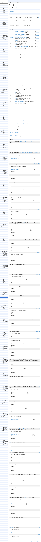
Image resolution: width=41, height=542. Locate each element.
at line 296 (39, 527)
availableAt (16, 34)
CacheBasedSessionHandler (5, 359)
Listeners (4, 10)
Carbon (3, 377)
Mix (2, 199)
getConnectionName (17, 79)
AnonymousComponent (5, 439)
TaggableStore (4, 77)
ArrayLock (3, 53)
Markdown (3, 240)
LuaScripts (3, 64)
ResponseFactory (4, 334)
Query (3, 145)
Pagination (4, 120)
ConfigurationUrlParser (5, 147)
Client (3, 211)
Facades (4, 372)
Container (3, 92)
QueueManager (4, 295)
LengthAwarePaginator (5, 265)
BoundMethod (4, 93)
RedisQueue (3, 297)
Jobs (3, 280)
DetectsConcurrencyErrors (5, 155)
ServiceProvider (4, 400)
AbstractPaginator (4, 264)
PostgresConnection (4, 160)
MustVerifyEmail (4, 24)
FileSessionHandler (4, 364)
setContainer (16, 85)
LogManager (3, 228)
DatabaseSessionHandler (5, 361)
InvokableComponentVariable (5, 444)
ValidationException (4, 429)
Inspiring (3, 198)
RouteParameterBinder (5, 344)
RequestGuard (4, 26)
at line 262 (39, 331)
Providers (4, 189)
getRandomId (16, 126)
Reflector (3, 399)
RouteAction (3, 336)
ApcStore (3, 51)
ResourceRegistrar (4, 333)
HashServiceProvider (4, 209)
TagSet (3, 76)
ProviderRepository (4, 201)
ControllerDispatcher (4, 324)
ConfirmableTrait (4, 88)
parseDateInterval (17, 37)
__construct (16, 88)
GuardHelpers (4, 23)
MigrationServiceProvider (5, 158)
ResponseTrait (4, 224)
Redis (2, 306)
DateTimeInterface (20, 31)
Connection (3, 148)
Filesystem (3, 174)
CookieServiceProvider (5, 134)
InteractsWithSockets (4, 39)
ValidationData (4, 428)
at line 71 (39, 209)
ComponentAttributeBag (5, 441)
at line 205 (39, 462)
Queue (3, 294)
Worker (3, 304)
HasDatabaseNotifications (5, 255)
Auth (3, 101)
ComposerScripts (4, 196)
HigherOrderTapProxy (4, 387)
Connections (4, 307)
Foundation (4, 115)
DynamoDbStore (4, 61)
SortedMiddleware (4, 351)
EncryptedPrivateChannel (5, 38)
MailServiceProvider (4, 237)
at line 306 (39, 534)
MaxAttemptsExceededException (6, 292)
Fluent (3, 385)
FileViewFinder (4, 443)
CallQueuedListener (4, 170)
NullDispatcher (4, 173)
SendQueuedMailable (4, 243)
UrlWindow (3, 268)
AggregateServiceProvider (5, 375)
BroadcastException (4, 34)
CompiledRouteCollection (5, 322)
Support (3, 371)
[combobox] (4, 2)
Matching (4, 319)
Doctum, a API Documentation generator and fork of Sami (34, 541)
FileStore (3, 62)
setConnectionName (17, 82)
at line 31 (39, 152)
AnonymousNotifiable (4, 251)
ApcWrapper (3, 52)
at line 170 (39, 274)
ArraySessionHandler (4, 358)
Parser (3, 91)
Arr (2, 376)
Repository (3, 74)
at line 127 (39, 252)
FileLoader (3, 412)
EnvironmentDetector (4, 197)
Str (2, 401)
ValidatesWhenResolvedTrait (5, 427)
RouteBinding (4, 337)
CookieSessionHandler (5, 360)
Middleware (4, 11)
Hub (2, 270)
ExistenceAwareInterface (5, 363)
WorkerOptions (4, 305)
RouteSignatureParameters (5, 346)
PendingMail (3, 242)
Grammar (3, 157)
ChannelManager (4, 252)
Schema (3, 146)
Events (3, 9)
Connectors (4, 308)
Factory (3, 442)
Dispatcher (3, 171)
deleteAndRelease (17, 123)
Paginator (3, 267)
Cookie (2, 131)
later (15, 101)
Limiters (3, 310)
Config (2, 79)
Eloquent (4, 142)
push (15, 95)
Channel (3, 37)
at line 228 (39, 308)
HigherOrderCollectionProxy (5, 386)
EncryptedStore (4, 362)
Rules (3, 418)
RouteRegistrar (4, 345)
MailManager (3, 236)
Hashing (3, 116)
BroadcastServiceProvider (5, 36)
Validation (4, 129)
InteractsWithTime (4, 390)
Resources (4, 215)
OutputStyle (3, 90)
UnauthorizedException (5, 426)
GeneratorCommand (4, 89)
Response (3, 223)
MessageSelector (4, 413)
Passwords (4, 13)
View (3, 130)
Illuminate (13, 2)
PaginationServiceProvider (5, 266)
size (15, 92)
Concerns (4, 212)
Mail (3, 118)
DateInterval (24, 31)
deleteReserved (17, 120)
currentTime (16, 40)
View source (24, 7)
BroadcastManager (4, 35)
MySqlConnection (4, 159)
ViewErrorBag (4, 403)
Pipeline (3, 121)
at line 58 (39, 194)
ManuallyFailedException (5, 291)
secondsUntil (16, 31)
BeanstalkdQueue (4, 281)
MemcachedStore (4, 67)
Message (3, 241)
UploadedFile (3, 225)
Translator (3, 415)
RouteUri (3, 347)
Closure (23, 222)
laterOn (16, 46)
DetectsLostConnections (5, 156)
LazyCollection (4, 391)
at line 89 (39, 386)
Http (3, 117)
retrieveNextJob (17, 117)
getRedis (16, 135)
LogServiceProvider (4, 229)
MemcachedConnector (5, 65)
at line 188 (39, 284)
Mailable (3, 238)
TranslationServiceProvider (5, 414)
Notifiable (3, 256)
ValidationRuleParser (4, 430)
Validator (3, 432)
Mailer (3, 239)
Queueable (3, 47)
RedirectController (4, 331)
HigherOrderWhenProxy (5, 388)
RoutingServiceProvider (5, 350)
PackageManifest (4, 200)
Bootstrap (4, 183)
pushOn (16, 43)
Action (3, 250)
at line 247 (39, 485)
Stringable (3, 402)
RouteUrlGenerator (4, 348)
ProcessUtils (3, 398)
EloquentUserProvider (4, 21)
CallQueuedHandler (4, 283)
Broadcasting (4, 102)
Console (3, 8)
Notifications (4, 12)
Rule (3, 425)
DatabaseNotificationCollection (5, 254)
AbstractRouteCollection (5, 321)
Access (3, 7)
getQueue (16, 129)
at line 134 (39, 428)
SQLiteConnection (4, 162)
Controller (3, 323)
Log (2, 226)
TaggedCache (4, 78)
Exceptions (4, 187)
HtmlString (3, 389)
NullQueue (3, 293)
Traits (3, 374)
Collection (3, 378)
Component (3, 440)
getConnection (17, 132)
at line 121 (39, 413)
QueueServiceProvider (5, 296)
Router (3, 349)
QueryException (4, 161)
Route (3, 335)
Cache (2, 48)
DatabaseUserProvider (5, 20)
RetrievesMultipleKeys (4, 75)
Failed (3, 279)
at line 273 (39, 338)
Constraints (4, 405)
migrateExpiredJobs (17, 114)
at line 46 (39, 163)
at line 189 (39, 452)
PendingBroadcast (4, 40)
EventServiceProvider (4, 172)
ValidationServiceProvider (5, 431)
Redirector (3, 332)
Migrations (4, 144)
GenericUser (3, 22)
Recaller (3, 25)
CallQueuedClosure (4, 282)
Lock (3, 63)
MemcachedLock (4, 66)
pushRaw (16, 98)
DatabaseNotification (4, 253)
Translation (4, 128)
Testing (3, 216)
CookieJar (3, 133)
